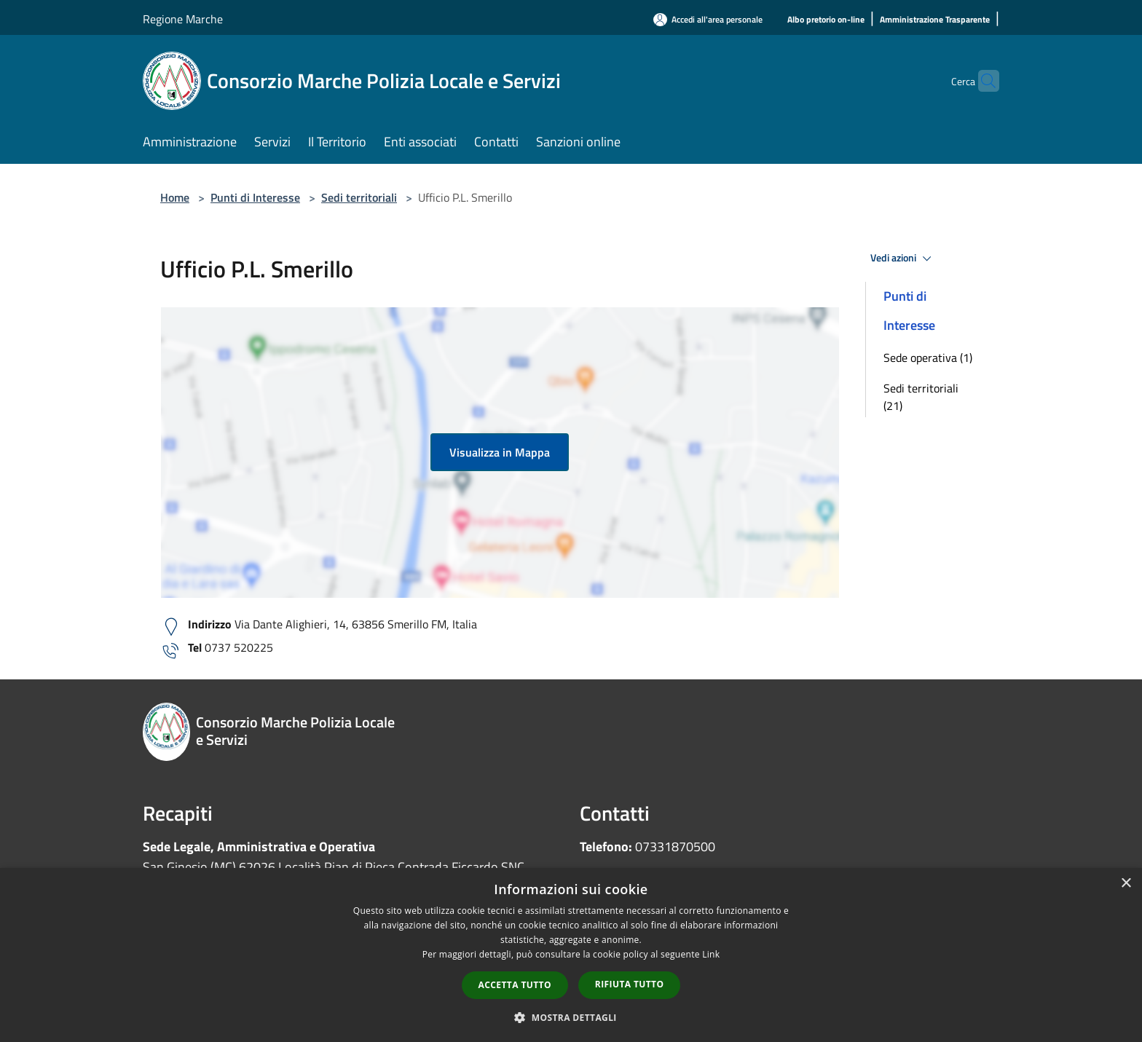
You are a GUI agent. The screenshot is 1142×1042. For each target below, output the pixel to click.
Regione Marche (183, 19)
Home (174, 197)
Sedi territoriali (359, 197)
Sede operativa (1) (927, 357)
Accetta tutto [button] (515, 985)
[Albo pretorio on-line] (826, 20)
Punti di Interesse (255, 197)
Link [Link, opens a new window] (711, 954)
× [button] (1125, 883)
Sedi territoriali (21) (920, 396)
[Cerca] (981, 80)
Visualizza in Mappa (499, 452)
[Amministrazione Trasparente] (935, 20)
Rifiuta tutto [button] (629, 984)
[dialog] (571, 955)
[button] (571, 1017)
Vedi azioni (903, 258)
